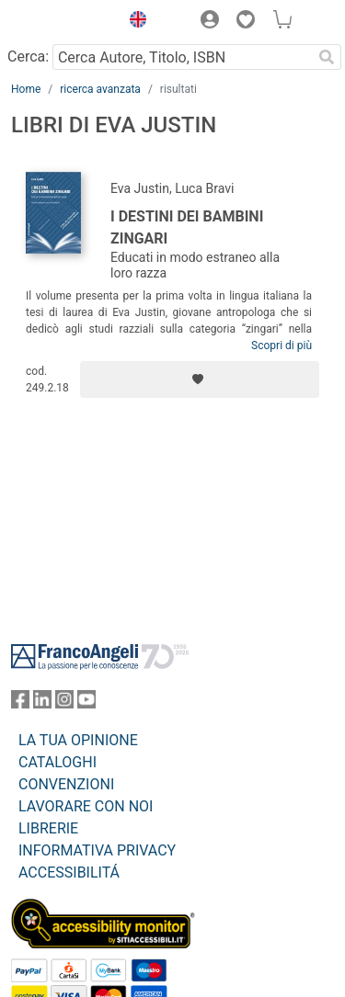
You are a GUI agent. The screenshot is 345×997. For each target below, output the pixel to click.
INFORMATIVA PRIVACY (97, 850)
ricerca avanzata (100, 89)
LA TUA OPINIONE (78, 740)
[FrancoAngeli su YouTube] (86, 703)
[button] (133, 22)
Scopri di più (281, 345)
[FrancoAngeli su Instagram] (64, 703)
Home (25, 89)
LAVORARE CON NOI (85, 806)
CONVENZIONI (66, 784)
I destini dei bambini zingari (186, 227)
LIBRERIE (48, 828)
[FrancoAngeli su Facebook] (20, 703)
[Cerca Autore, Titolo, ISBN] (182, 57)
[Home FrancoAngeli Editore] (60, 22)
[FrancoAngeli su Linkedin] (42, 703)
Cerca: (28, 56)
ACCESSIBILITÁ (69, 872)
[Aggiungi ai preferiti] (199, 379)
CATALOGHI (57, 762)
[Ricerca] (326, 57)
